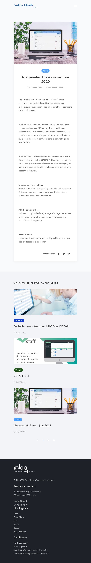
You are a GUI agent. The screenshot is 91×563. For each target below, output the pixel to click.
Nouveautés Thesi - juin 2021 (32, 425)
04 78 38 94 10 (21, 505)
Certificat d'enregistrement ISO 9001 (30, 550)
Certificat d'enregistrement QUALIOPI (31, 553)
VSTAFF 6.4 (21, 376)
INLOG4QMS (20, 531)
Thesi (16, 513)
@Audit (17, 528)
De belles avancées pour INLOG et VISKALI (41, 326)
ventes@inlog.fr (21, 501)
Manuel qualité (20, 546)
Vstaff (16, 524)
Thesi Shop (19, 517)
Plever (16, 520)
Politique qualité (21, 543)
